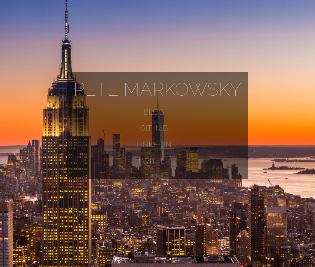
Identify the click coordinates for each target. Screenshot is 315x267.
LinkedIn (154, 144)
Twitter (153, 160)
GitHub (154, 128)
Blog (153, 112)
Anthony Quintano (216, 261)
